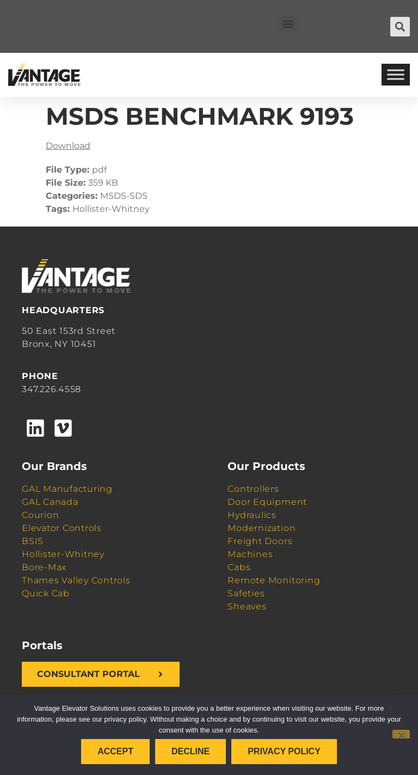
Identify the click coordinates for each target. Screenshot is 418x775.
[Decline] (401, 734)
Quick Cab (46, 593)
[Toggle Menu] (395, 75)
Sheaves (247, 606)
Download (68, 146)
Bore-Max (44, 567)
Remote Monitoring (274, 580)
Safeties (246, 593)
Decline (190, 751)
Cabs (239, 567)
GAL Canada (50, 502)
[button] (288, 24)
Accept (115, 751)
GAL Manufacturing (67, 489)
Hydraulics (252, 515)
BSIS (33, 541)
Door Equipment (267, 502)
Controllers (253, 489)
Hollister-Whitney (63, 554)
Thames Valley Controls (76, 580)
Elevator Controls (62, 528)
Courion (40, 515)
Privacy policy (284, 751)
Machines (250, 554)
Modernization (262, 528)
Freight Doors (260, 541)
